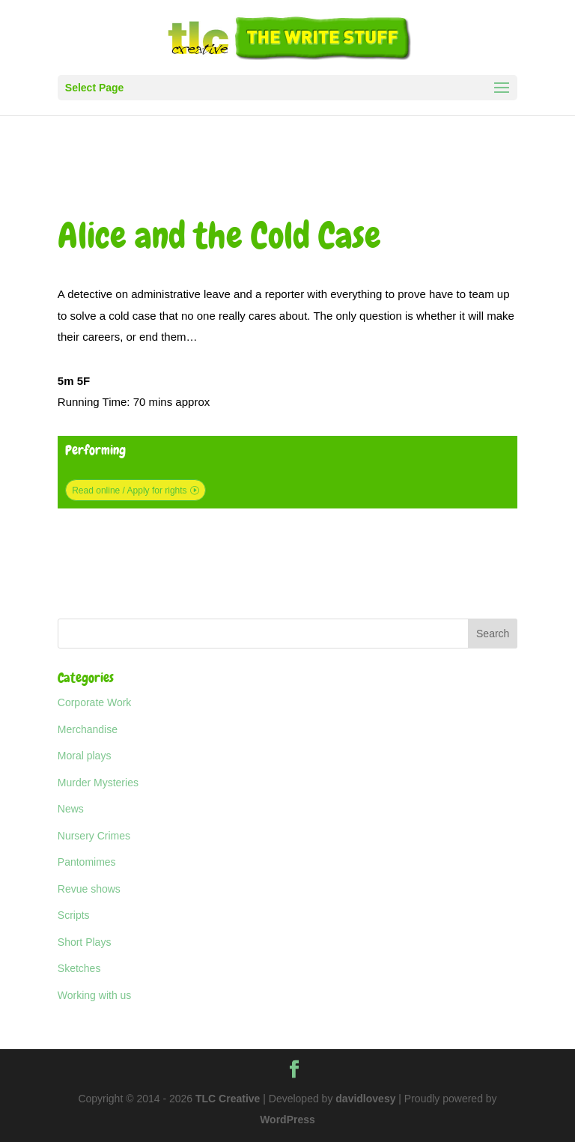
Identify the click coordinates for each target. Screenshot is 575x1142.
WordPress (287, 1120)
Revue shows (89, 889)
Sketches (79, 968)
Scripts (74, 915)
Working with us (95, 995)
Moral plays (85, 756)
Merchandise (88, 729)
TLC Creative (227, 1099)
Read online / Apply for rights (129, 490)
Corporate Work (95, 702)
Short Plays (85, 942)
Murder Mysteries (98, 783)
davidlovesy (365, 1099)
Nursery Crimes (94, 836)
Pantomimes (87, 862)
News (71, 809)
